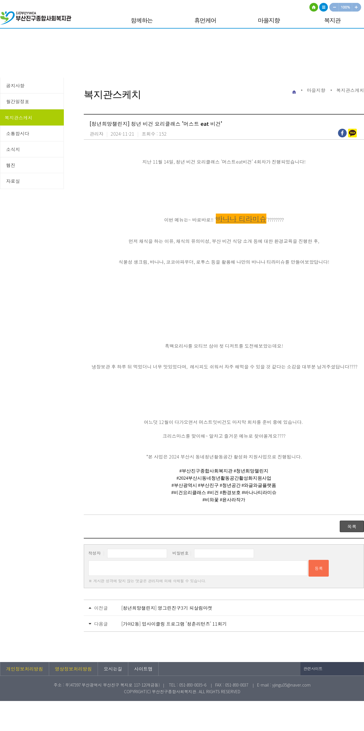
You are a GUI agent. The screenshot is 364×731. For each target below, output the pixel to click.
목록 (351, 526)
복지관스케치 (18, 117)
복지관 (332, 20)
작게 (334, 7)
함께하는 (142, 20)
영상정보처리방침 (73, 668)
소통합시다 (17, 133)
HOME (313, 7)
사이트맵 (323, 7)
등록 (319, 568)
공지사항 (15, 85)
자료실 (13, 180)
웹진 (10, 165)
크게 (356, 7)
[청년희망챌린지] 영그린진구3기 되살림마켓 (166, 607)
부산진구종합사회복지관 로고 (37, 19)
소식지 (13, 149)
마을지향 (269, 20)
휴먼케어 (205, 20)
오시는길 (113, 668)
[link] (206, 470)
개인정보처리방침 (24, 668)
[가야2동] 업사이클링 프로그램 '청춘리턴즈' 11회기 (174, 623)
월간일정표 (17, 101)
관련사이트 (313, 668)
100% (345, 7)
